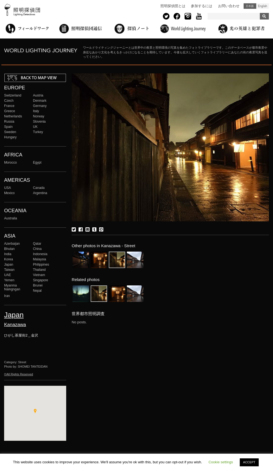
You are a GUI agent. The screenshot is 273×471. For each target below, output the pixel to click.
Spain (8, 127)
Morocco (10, 162)
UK (35, 127)
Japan (8, 264)
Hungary (10, 137)
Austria (38, 95)
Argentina (40, 193)
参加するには (201, 6)
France (9, 106)
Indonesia (40, 254)
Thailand (39, 270)
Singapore (40, 280)
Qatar (37, 244)
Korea (8, 259)
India (7, 254)
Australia (10, 218)
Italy (36, 111)
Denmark (39, 101)
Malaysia (39, 259)
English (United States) (262, 6)
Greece (9, 111)
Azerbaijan (12, 244)
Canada (38, 188)
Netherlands (13, 116)
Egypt (37, 162)
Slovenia (39, 121)
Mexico (9, 193)
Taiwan (9, 270)
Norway (38, 116)
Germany (40, 106)
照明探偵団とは (172, 6)
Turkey (38, 132)
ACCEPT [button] (249, 462)
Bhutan (9, 249)
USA (7, 188)
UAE (7, 275)
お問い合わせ (228, 6)
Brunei (38, 285)
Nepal (37, 291)
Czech (8, 101)
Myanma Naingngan (12, 287)
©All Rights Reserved (18, 374)
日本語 (250, 6)
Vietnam (39, 275)
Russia (9, 121)
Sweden (10, 132)
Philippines (41, 264)
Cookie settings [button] (220, 462)
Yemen (9, 280)
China (37, 249)
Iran (7, 296)
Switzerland (12, 95)
